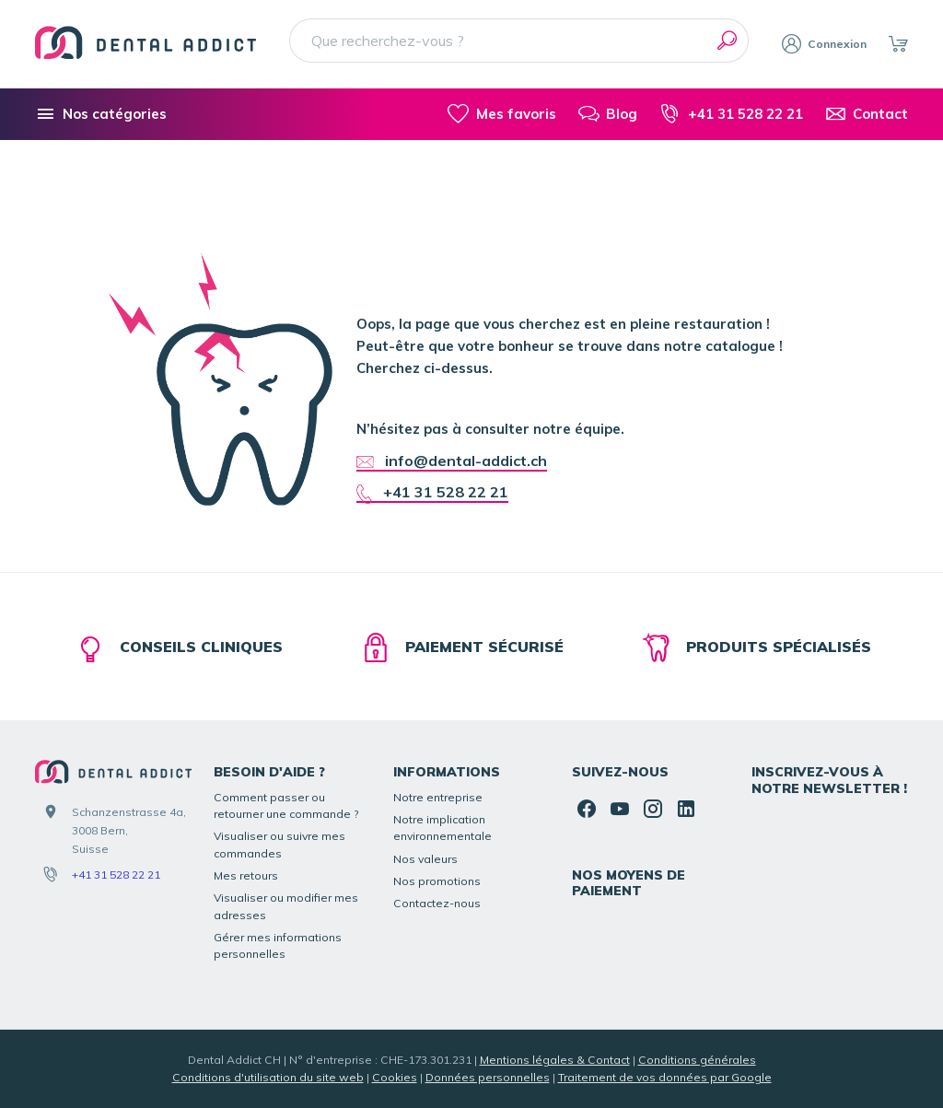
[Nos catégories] (101, 114)
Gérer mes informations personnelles (278, 945)
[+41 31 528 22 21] (730, 114)
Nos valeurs (425, 859)
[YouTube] (619, 808)
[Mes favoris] (501, 114)
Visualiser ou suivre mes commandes (279, 844)
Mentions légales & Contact (555, 1060)
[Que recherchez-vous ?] (519, 40)
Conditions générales (697, 1060)
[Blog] (607, 114)
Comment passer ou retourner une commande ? (286, 805)
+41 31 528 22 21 (116, 874)
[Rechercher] (726, 40)
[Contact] (866, 114)
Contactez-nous (437, 903)
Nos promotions (437, 881)
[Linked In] (686, 808)
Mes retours (246, 875)
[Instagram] (653, 808)
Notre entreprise (438, 797)
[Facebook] (586, 808)
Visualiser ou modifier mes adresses (286, 906)
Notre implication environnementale (442, 827)
